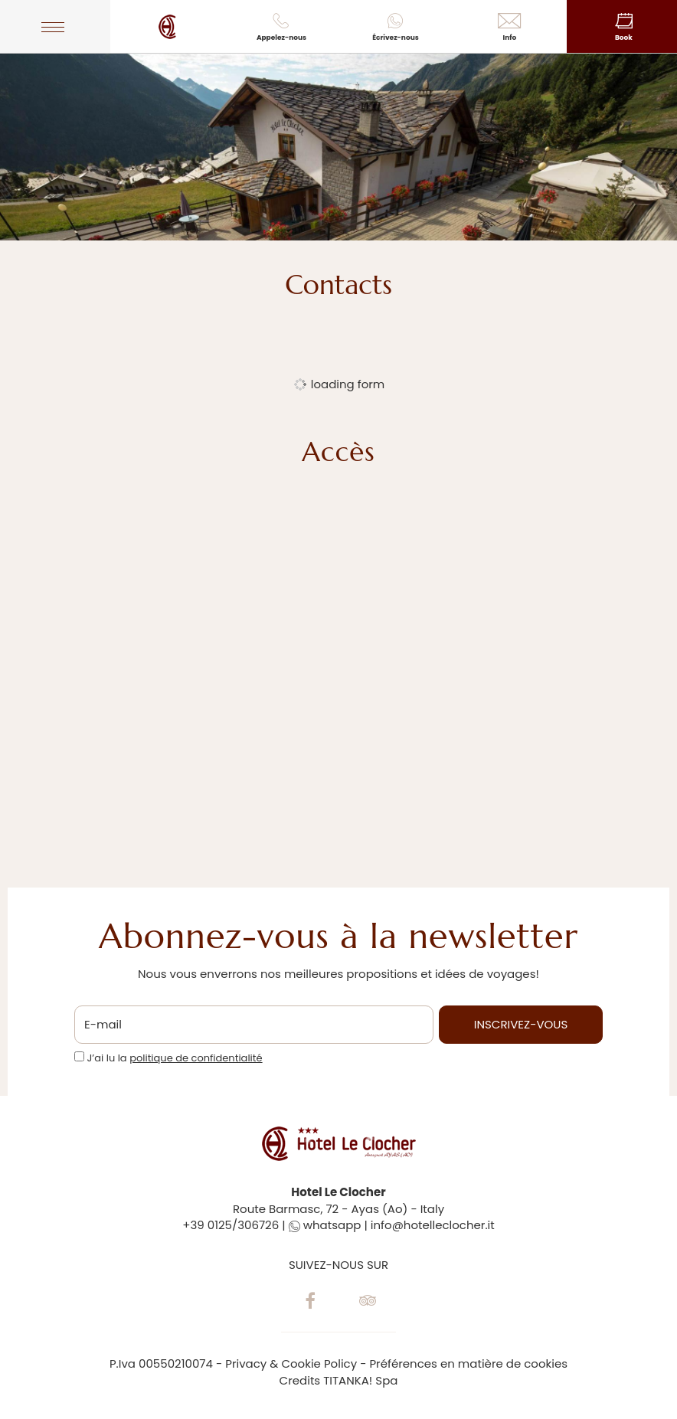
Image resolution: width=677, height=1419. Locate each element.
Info (509, 27)
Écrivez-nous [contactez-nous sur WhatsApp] (395, 27)
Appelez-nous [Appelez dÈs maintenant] (281, 27)
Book (624, 27)
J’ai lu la (174, 1058)
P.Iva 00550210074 (161, 1363)
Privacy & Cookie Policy (291, 1363)
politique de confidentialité (195, 1058)
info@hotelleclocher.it (433, 1225)
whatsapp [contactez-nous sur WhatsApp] (325, 1225)
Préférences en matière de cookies (468, 1363)
